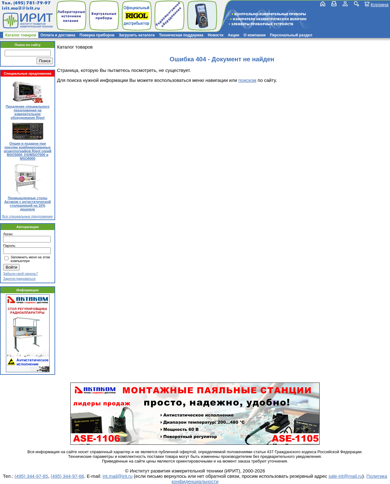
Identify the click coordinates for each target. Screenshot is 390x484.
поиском (247, 80)
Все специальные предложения (27, 216)
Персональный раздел (291, 35)
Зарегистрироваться (19, 278)
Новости (215, 35)
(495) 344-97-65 (31, 476)
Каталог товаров (20, 35)
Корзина (379, 4)
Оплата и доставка (57, 35)
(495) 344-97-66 (67, 476)
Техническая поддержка (181, 35)
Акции (233, 35)
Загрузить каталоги (137, 35)
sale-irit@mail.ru (345, 476)
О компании (255, 35)
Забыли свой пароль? (20, 273)
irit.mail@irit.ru (21, 8)
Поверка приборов (96, 35)
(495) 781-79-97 (31, 3)
